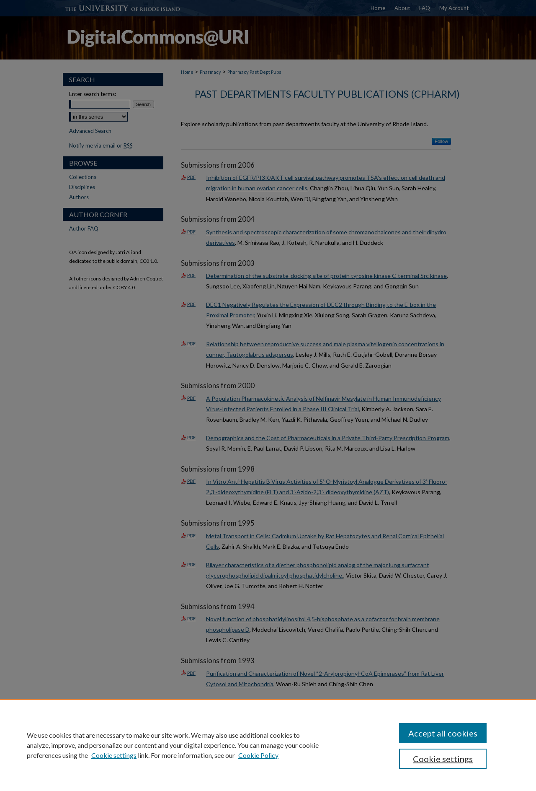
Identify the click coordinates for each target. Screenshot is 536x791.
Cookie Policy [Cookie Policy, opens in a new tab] (258, 755)
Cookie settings (114, 755)
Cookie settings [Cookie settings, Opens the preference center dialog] (443, 759)
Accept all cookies (442, 733)
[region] (268, 745)
